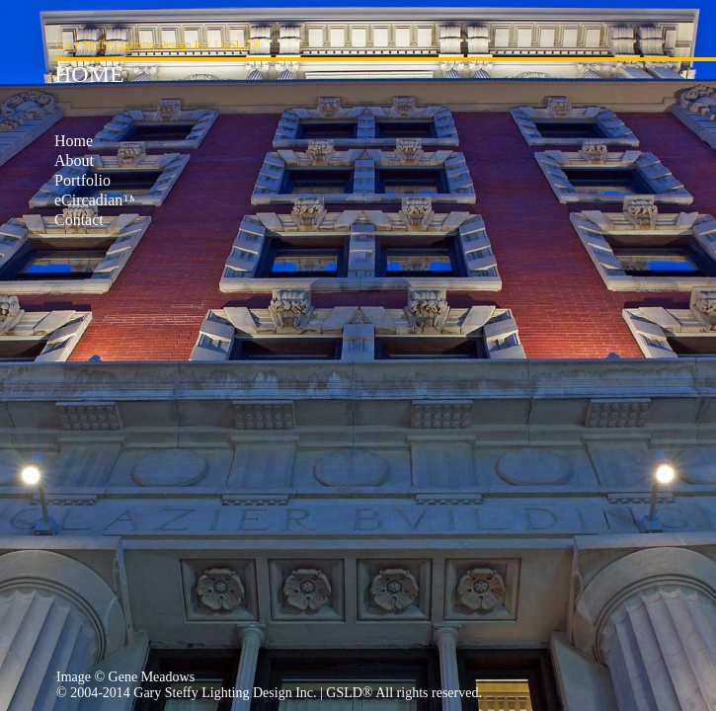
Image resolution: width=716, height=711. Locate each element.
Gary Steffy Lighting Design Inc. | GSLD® (158, 44)
